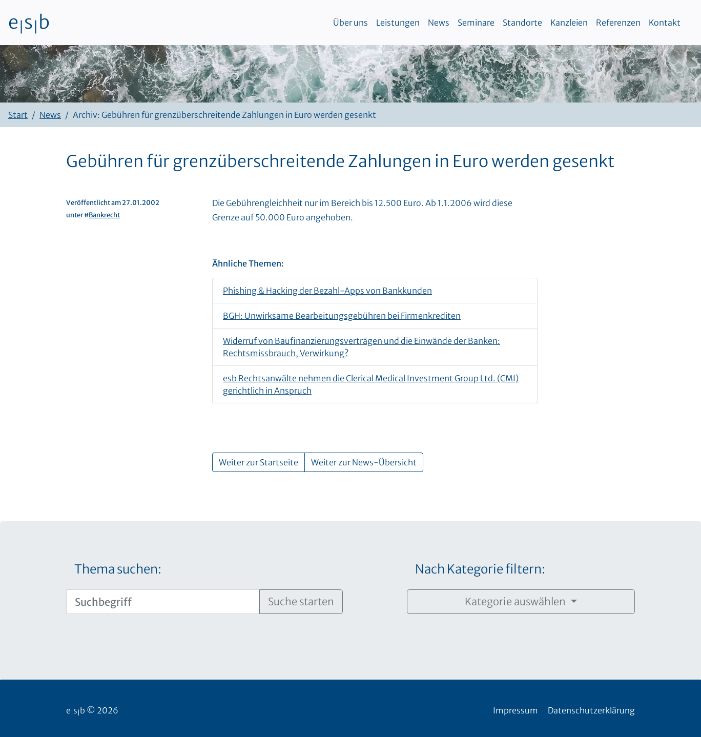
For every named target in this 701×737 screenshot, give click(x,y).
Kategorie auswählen (516, 601)
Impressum (515, 710)
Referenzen (618, 22)
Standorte (522, 22)
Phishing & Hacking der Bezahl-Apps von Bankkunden (327, 290)
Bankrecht (104, 215)
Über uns (350, 22)
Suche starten (301, 601)
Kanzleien (569, 22)
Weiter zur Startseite (258, 462)
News (438, 22)
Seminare (476, 22)
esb (29, 22)
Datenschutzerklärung (591, 710)
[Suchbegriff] (163, 601)
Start (18, 115)
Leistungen (398, 22)
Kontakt (665, 22)
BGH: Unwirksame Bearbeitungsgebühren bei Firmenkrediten (342, 316)
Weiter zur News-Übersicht (364, 462)
